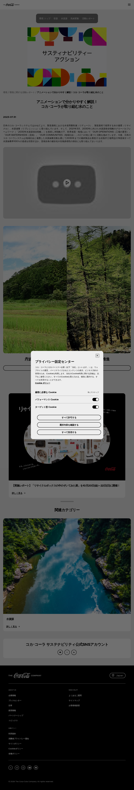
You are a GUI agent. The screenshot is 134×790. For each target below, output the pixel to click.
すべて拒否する (69, 432)
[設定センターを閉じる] (97, 355)
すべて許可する (69, 417)
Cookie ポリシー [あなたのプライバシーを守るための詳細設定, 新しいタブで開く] (42, 383)
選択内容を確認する (69, 425)
